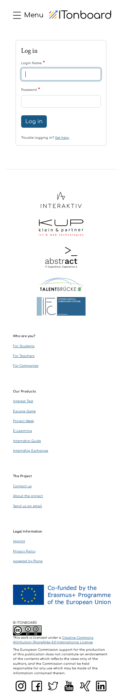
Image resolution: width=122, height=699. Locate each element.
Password (30, 90)
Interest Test (23, 401)
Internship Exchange (30, 450)
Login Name (33, 63)
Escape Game (24, 411)
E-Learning (22, 431)
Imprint (19, 541)
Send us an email (27, 506)
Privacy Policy (24, 551)
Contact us (22, 486)
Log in (34, 121)
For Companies (25, 365)
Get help (62, 137)
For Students (23, 346)
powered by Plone (28, 561)
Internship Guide (27, 441)
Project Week (23, 421)
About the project (28, 496)
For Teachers (23, 356)
